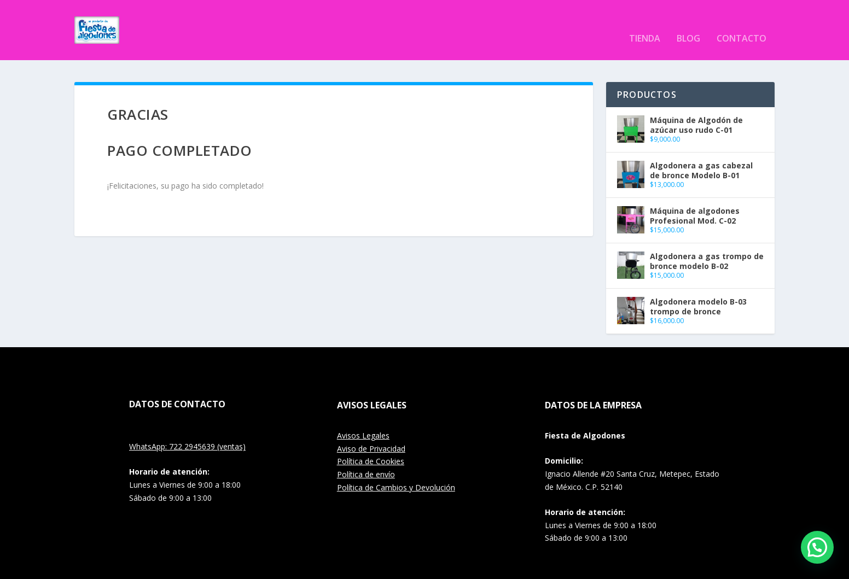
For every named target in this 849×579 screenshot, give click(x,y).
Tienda (644, 22)
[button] (817, 547)
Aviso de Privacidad (371, 432)
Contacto (741, 22)
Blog (688, 22)
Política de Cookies (370, 445)
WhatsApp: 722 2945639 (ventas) (187, 430)
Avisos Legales (363, 419)
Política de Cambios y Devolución (396, 471)
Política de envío (366, 458)
